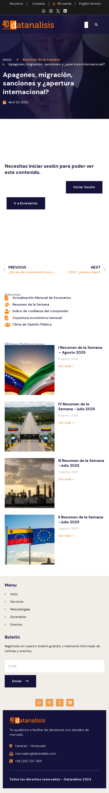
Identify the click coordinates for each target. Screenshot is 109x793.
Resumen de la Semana (41, 59)
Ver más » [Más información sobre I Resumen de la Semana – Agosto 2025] (66, 366)
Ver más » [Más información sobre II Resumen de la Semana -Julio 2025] (66, 536)
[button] (86, 25)
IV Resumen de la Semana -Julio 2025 (76, 406)
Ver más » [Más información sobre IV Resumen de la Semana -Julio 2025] (66, 423)
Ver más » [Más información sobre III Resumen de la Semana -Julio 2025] (66, 479)
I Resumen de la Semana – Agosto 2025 (80, 350)
